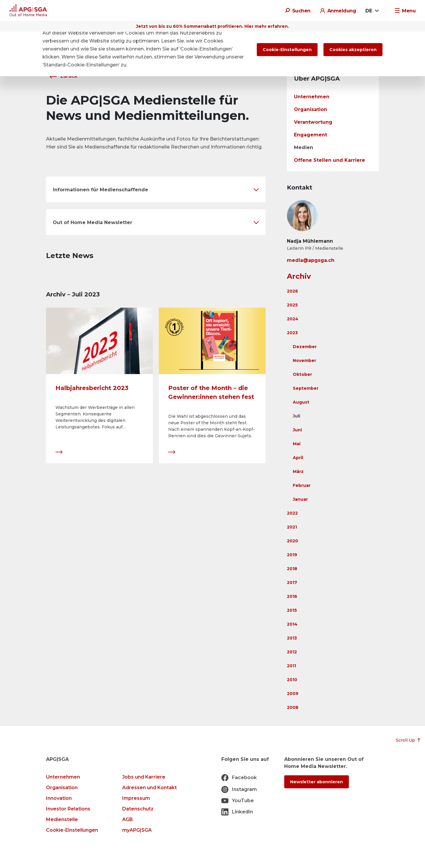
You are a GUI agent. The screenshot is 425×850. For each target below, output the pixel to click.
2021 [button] (292, 527)
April (298, 457)
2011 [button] (291, 665)
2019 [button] (292, 554)
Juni (297, 430)
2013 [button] (292, 638)
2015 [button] (292, 610)
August (301, 402)
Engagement (310, 135)
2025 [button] (292, 305)
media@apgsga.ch (310, 260)
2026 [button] (292, 291)
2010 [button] (292, 679)
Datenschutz (137, 809)
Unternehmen (311, 96)
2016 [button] (292, 596)
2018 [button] (292, 568)
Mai (296, 443)
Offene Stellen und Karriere (329, 160)
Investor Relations (68, 809)
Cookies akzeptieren (353, 49)
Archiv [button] (299, 276)
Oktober (302, 374)
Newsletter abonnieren (316, 781)
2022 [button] (292, 513)
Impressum (136, 798)
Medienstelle (62, 819)
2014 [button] (292, 624)
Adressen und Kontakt (149, 787)
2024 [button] (292, 319)
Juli (296, 416)
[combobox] (372, 10)
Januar (300, 499)
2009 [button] (292, 693)
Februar (301, 485)
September (305, 388)
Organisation (310, 109)
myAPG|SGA (137, 830)
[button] (156, 189)
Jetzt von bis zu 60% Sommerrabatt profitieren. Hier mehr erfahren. (212, 26)
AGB (127, 819)
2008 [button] (292, 707)
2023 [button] (292, 332)
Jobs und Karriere (143, 777)
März (298, 471)
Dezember (305, 346)
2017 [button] (292, 582)
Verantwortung (313, 122)
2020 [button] (292, 541)
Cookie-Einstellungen (72, 830)
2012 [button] (292, 652)
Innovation (59, 798)
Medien (303, 147)
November (304, 360)
